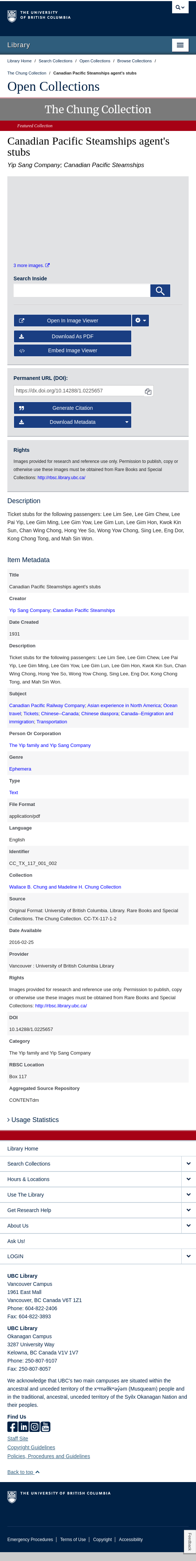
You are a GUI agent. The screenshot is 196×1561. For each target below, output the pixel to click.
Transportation (51, 730)
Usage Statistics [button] (33, 1128)
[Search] (160, 299)
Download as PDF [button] (56, 345)
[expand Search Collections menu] (188, 1172)
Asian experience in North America (123, 714)
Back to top (23, 1481)
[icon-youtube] (45, 1436)
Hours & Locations (28, 1188)
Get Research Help (29, 1219)
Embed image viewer (58, 359)
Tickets (31, 722)
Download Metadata (73, 431)
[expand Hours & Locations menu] (188, 1188)
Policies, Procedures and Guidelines (48, 1465)
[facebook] (12, 1436)
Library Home (22, 1157)
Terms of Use (73, 1548)
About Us (18, 1235)
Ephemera (20, 777)
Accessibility (131, 1548)
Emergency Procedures (30, 1548)
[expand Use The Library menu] (188, 1203)
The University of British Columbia (70, 15)
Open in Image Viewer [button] (58, 329)
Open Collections (53, 86)
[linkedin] (23, 1436)
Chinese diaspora (99, 722)
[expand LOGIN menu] (188, 1265)
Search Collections (28, 1173)
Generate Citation (56, 417)
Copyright (102, 1548)
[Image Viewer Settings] (140, 329)
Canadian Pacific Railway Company (47, 714)
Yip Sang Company (29, 619)
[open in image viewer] (35, 204)
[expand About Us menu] (188, 1234)
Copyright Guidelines (31, 1456)
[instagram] (34, 1436)
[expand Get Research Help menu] (188, 1219)
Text (13, 801)
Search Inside (30, 287)
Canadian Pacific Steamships (84, 619)
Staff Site (17, 1447)
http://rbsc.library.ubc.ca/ (61, 1014)
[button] (37, 1481)
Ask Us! (16, 1250)
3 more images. (32, 274)
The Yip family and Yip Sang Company (50, 754)
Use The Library (25, 1204)
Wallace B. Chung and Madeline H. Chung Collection (65, 896)
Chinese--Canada (60, 722)
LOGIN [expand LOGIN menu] (15, 1265)
